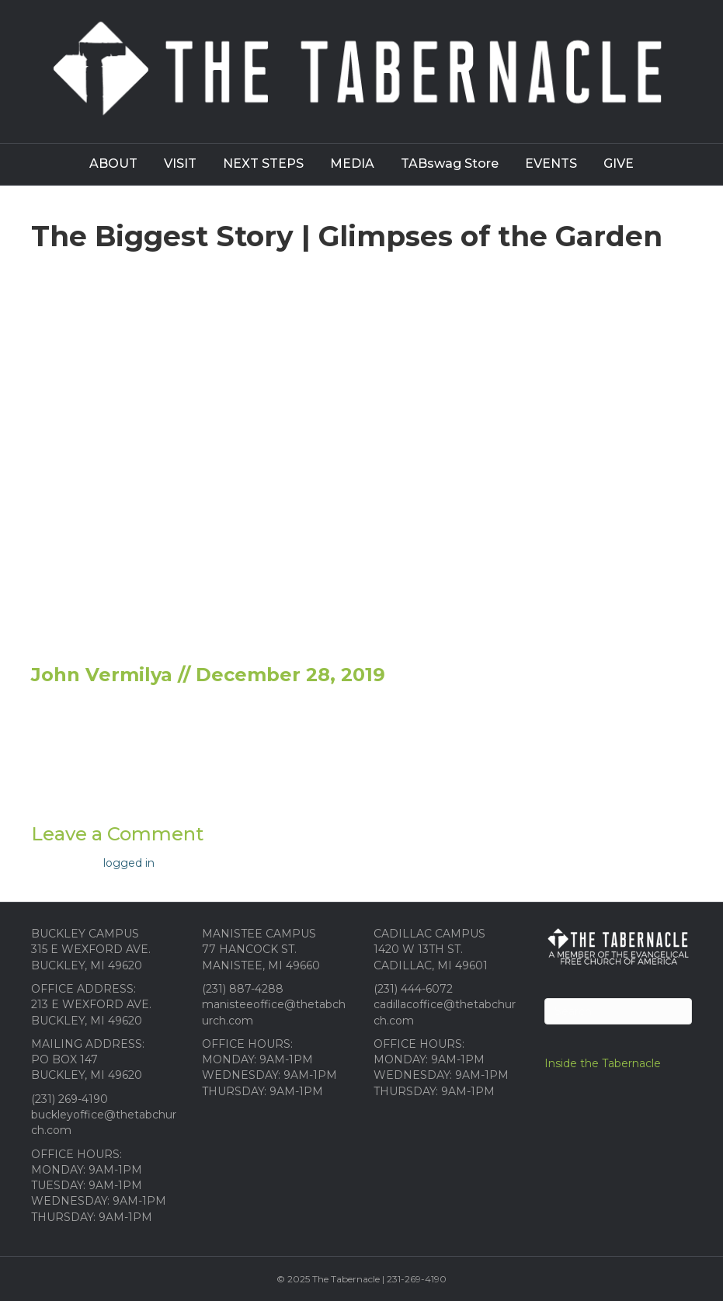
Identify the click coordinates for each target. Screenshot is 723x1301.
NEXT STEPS (263, 163)
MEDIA (352, 163)
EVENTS (551, 163)
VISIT (180, 163)
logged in (129, 863)
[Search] (618, 1011)
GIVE (618, 163)
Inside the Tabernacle (602, 1063)
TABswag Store (450, 163)
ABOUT (113, 163)
